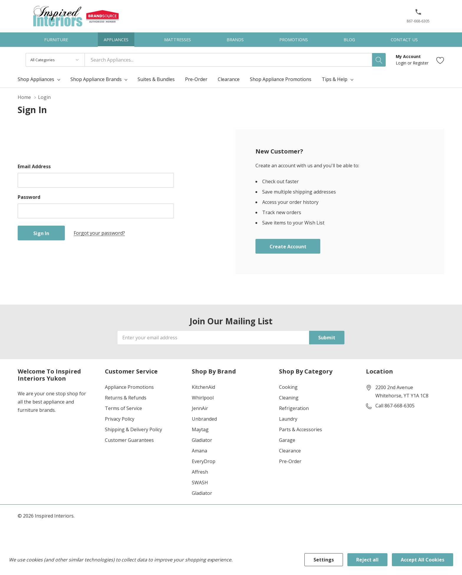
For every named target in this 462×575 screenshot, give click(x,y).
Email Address (34, 166)
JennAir (200, 408)
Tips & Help (334, 79)
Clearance (290, 450)
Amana (199, 450)
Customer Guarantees (129, 440)
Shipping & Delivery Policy (133, 429)
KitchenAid (203, 387)
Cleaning (288, 397)
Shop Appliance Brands (96, 79)
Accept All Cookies (422, 559)
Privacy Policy (119, 419)
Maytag (200, 429)
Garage (287, 440)
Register (420, 63)
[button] (418, 14)
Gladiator (202, 440)
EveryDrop (203, 461)
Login (401, 63)
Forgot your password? (99, 233)
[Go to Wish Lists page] (440, 60)
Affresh (200, 472)
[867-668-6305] (418, 18)
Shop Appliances (36, 79)
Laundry (288, 419)
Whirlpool (203, 397)
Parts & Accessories (300, 429)
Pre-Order (290, 461)
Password (29, 197)
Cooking (288, 387)
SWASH (200, 482)
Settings (324, 559)
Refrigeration (294, 408)
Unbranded (204, 419)
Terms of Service (123, 408)
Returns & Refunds (125, 397)
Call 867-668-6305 (395, 405)
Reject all (367, 559)
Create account (288, 246)
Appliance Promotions (129, 387)
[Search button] (379, 60)
